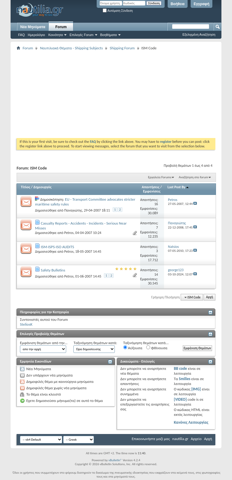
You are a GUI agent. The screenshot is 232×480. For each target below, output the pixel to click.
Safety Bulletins (53, 270)
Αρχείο (196, 438)
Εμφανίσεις (152, 191)
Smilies (184, 378)
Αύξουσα (132, 347)
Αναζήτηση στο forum (193, 177)
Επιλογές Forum (81, 35)
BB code (180, 368)
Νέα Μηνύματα (32, 27)
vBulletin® (115, 460)
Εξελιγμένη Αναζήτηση (198, 34)
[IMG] (196, 389)
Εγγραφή (201, 4)
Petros (68, 233)
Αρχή (209, 297)
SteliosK (26, 324)
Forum (60, 27)
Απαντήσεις (151, 187)
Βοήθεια (178, 4)
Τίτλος (25, 187)
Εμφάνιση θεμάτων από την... (43, 342)
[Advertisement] (124, 94)
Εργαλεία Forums (159, 177)
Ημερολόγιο (36, 35)
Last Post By (178, 187)
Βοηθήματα (108, 35)
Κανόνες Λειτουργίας (191, 422)
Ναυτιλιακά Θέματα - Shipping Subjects (71, 48)
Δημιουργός (43, 187)
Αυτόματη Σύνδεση (118, 10)
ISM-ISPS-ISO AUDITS (57, 247)
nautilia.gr (180, 438)
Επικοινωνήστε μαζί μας (151, 438)
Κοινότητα (55, 35)
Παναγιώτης (73, 210)
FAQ (21, 35)
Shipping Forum (122, 48)
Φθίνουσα (156, 347)
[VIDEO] (180, 399)
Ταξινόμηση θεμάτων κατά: (95, 342)
